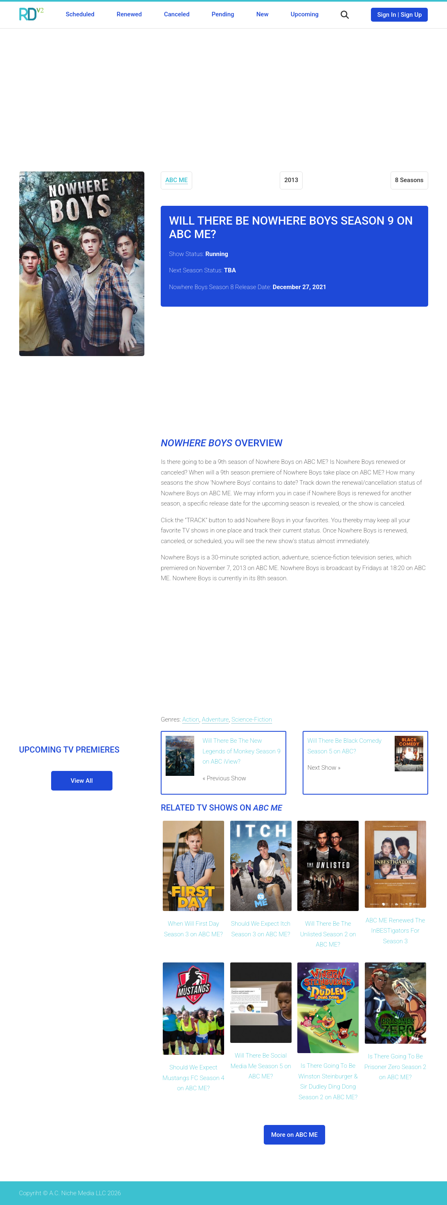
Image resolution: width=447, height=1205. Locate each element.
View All (82, 780)
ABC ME (176, 180)
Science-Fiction (251, 719)
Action (190, 719)
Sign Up (411, 14)
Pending (223, 14)
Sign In (386, 14)
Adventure (215, 719)
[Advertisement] (223, 94)
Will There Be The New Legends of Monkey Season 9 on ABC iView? (241, 751)
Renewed (129, 14)
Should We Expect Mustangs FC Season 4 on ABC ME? (193, 1078)
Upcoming (305, 14)
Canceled (176, 14)
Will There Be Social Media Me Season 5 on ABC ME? (260, 1066)
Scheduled (80, 14)
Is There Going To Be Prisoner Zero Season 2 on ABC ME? (395, 1067)
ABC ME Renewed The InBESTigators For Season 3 (395, 931)
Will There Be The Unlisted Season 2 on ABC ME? (328, 934)
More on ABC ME (294, 1134)
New (262, 14)
